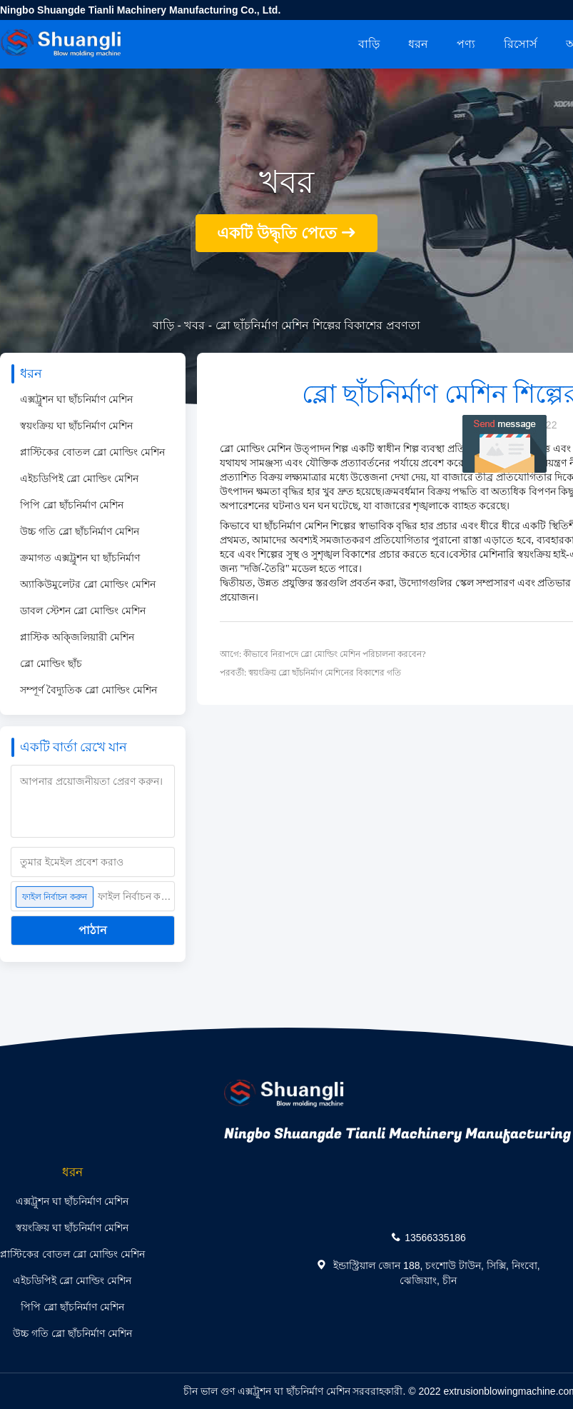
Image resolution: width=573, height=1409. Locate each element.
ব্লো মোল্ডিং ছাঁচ (51, 663)
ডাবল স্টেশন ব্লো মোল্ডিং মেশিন (83, 610)
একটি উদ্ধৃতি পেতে (277, 233)
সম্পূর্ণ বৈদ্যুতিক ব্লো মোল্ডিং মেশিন (88, 690)
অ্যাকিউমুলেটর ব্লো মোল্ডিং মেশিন (88, 584)
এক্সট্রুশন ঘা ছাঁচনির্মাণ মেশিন (76, 399)
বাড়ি (369, 44)
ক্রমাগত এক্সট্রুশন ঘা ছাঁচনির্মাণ (80, 557)
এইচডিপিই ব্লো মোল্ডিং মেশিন (79, 478)
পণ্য (466, 44)
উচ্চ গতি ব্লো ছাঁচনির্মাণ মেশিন (79, 531)
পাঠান (92, 930)
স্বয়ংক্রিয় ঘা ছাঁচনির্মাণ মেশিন (76, 425)
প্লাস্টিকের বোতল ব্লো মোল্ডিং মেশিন (92, 452)
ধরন (418, 44)
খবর (194, 325)
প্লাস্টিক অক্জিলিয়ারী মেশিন (77, 637)
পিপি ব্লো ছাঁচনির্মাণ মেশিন (71, 505)
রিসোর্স (520, 44)
